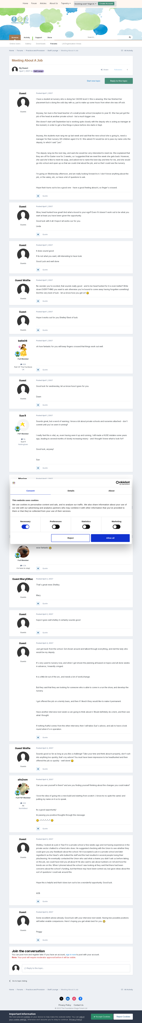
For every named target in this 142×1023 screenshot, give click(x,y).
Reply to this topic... (34, 968)
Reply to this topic (118, 81)
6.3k (23, 565)
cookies (26, 1017)
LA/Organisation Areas (71, 44)
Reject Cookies (123, 1016)
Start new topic (93, 81)
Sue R (22, 415)
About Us (54, 3)
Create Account (106, 3)
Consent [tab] (30, 491)
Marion (22, 478)
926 (23, 364)
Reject (70, 538)
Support (38, 37)
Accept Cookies (101, 1016)
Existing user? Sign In (85, 4)
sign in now (71, 954)
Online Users (15, 44)
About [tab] (111, 491)
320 (23, 803)
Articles (43, 3)
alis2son (23, 779)
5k (23, 439)
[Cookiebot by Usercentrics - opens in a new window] (118, 483)
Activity (27, 37)
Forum (34, 3)
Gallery (28, 44)
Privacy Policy (65, 1005)
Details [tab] (71, 491)
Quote (45, 196)
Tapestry (66, 3)
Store (50, 37)
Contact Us (78, 1005)
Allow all (110, 538)
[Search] (99, 37)
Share (104, 70)
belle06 (22, 340)
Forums (53, 44)
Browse (15, 38)
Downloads (40, 44)
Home (25, 3)
